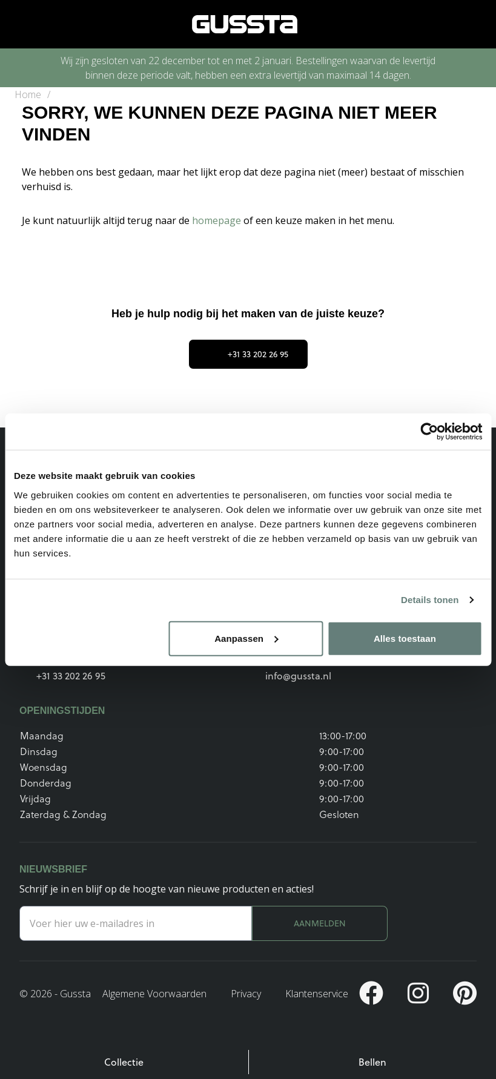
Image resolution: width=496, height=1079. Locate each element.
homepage (217, 220)
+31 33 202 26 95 (248, 354)
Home (28, 94)
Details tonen (429, 600)
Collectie (124, 1062)
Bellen (372, 1062)
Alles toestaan (405, 638)
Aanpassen (246, 638)
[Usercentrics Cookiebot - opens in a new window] (429, 432)
